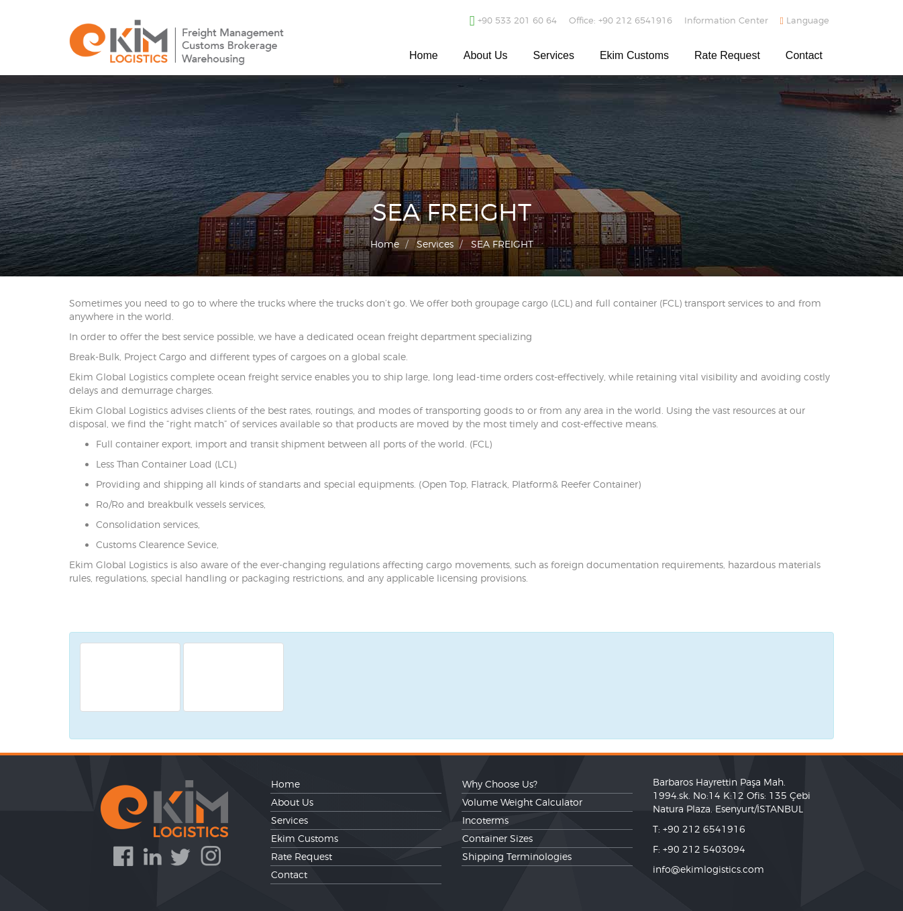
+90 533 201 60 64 (513, 21)
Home (423, 55)
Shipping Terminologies (517, 856)
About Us (486, 55)
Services (553, 55)
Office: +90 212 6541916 (620, 20)
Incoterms (485, 820)
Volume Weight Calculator (522, 802)
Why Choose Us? (499, 784)
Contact (804, 55)
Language (804, 20)
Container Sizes (497, 838)
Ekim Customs (634, 55)
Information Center (726, 20)
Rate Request (727, 55)
